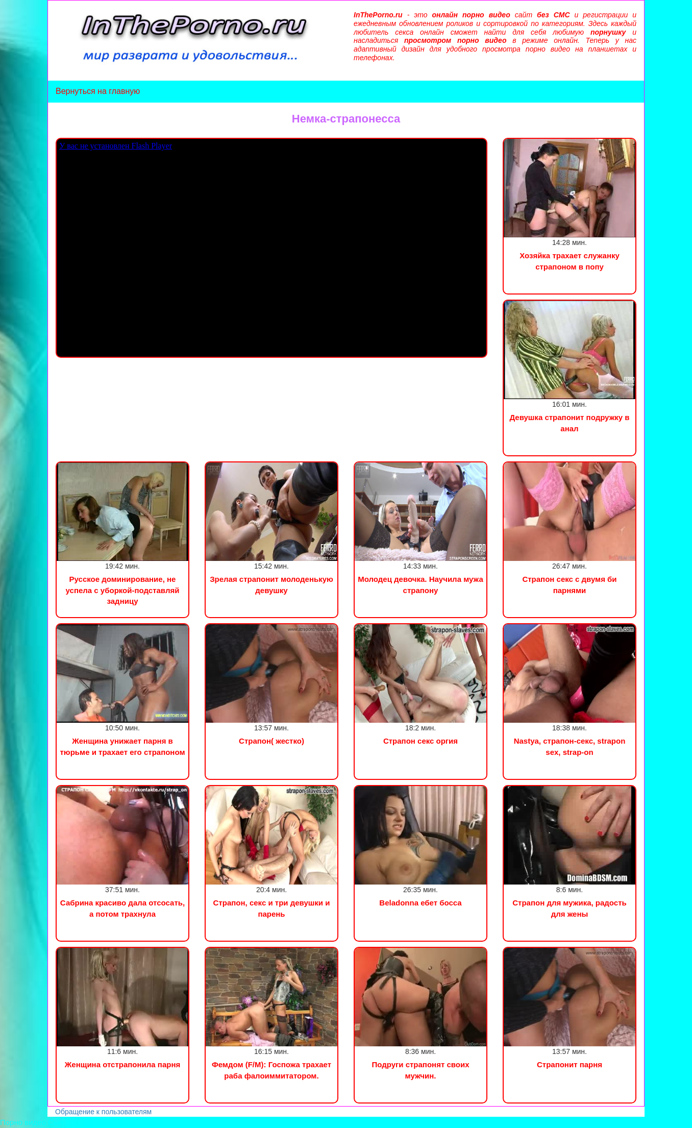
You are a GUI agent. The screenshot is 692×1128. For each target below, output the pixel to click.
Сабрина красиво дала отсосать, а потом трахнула (122, 908)
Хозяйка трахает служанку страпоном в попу (570, 261)
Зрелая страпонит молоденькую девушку (271, 584)
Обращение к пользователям (103, 1112)
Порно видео (23, 1122)
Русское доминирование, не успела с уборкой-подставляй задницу (123, 590)
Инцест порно (140, 1122)
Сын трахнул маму (81, 1122)
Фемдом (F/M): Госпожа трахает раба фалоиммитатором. (271, 1070)
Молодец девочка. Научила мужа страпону (420, 584)
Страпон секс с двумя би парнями (569, 584)
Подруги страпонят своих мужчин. (420, 1070)
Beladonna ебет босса (420, 902)
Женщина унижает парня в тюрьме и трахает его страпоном (122, 746)
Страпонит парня (569, 1064)
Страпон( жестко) (271, 741)
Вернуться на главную (98, 91)
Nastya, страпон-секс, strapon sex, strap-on (570, 746)
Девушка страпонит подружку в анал (569, 422)
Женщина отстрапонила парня (122, 1064)
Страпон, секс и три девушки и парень (271, 908)
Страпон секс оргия (420, 741)
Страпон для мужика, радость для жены (569, 908)
